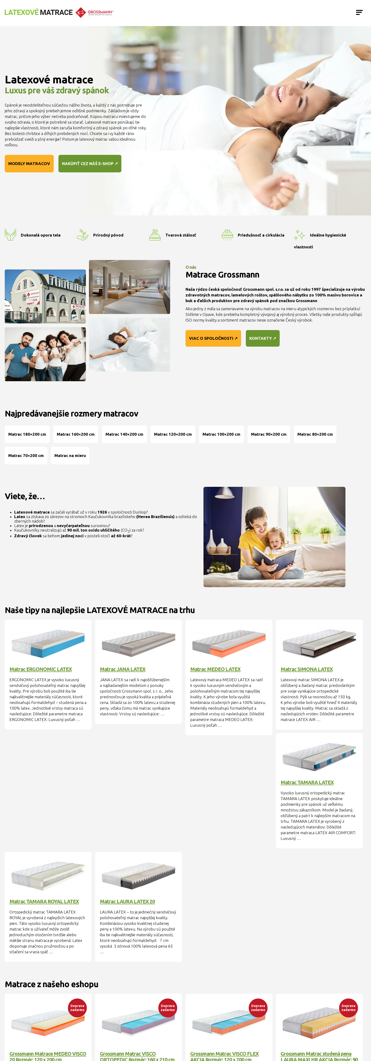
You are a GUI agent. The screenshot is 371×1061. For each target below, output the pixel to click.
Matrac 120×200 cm (173, 434)
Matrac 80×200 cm (315, 434)
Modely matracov (29, 163)
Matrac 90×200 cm (269, 434)
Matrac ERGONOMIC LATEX (40, 669)
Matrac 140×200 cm (124, 434)
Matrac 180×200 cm (27, 434)
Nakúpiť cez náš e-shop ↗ (90, 163)
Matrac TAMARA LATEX (307, 782)
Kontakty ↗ (262, 338)
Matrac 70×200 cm (26, 455)
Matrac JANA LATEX (122, 669)
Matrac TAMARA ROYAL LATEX (44, 901)
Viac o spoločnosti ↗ (213, 338)
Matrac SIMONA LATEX (307, 669)
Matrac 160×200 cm (76, 434)
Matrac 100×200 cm (221, 434)
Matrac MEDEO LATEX (215, 669)
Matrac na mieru (70, 455)
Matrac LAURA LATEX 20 (127, 901)
